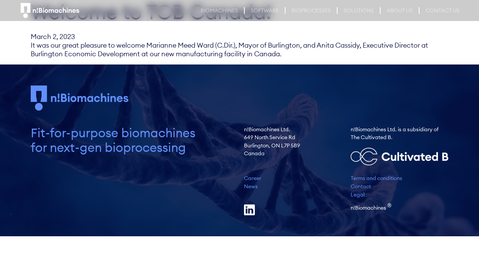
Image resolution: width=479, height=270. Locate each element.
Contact (361, 186)
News (251, 186)
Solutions (359, 10)
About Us (400, 10)
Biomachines (219, 10)
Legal (357, 194)
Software (265, 10)
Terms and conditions (376, 178)
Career (252, 178)
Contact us (442, 10)
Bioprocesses (311, 10)
